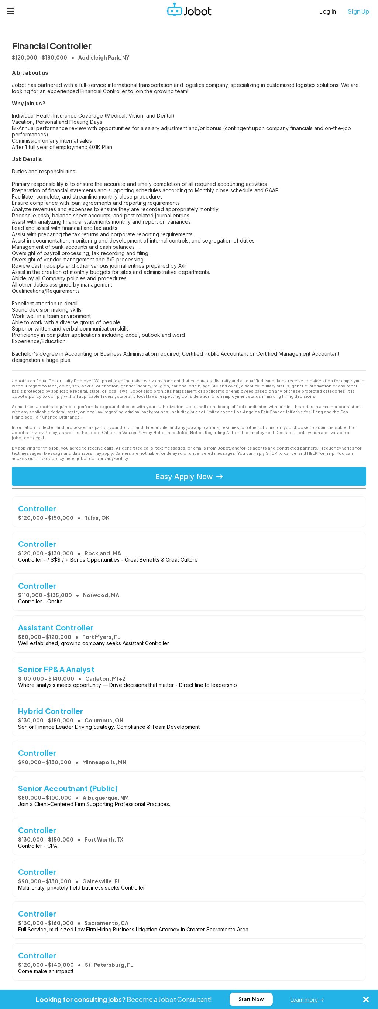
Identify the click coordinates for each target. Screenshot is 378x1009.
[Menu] (10, 11)
